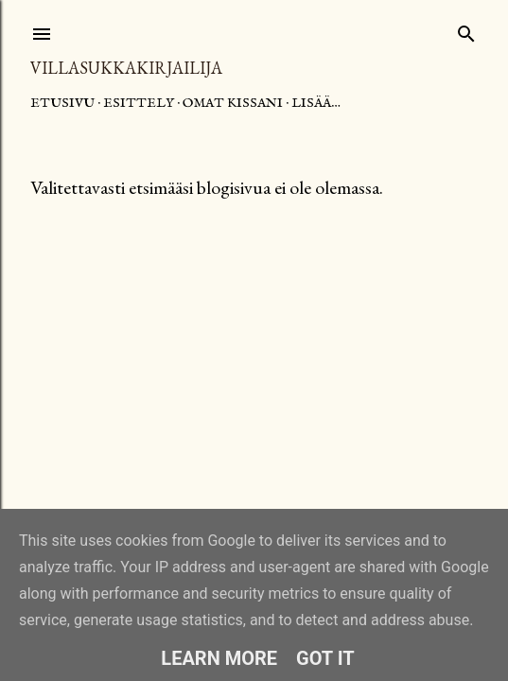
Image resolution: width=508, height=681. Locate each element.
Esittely (138, 103)
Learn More (219, 658)
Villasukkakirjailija (126, 68)
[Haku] (466, 29)
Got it (325, 658)
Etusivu (62, 103)
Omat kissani (233, 103)
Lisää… (316, 103)
